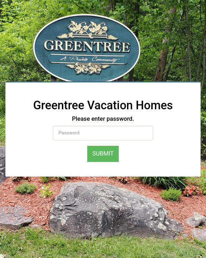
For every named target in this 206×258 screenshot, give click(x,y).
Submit (103, 153)
